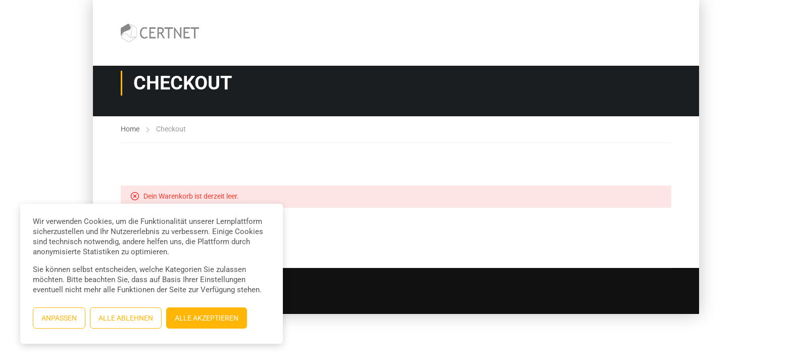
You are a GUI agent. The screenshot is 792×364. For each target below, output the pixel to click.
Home (130, 129)
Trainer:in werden (603, 48)
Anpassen (59, 318)
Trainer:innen (639, 18)
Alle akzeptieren (206, 318)
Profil (662, 48)
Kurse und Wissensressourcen (317, 18)
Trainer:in (580, 18)
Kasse (532, 18)
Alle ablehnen (125, 318)
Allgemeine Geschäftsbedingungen (444, 18)
